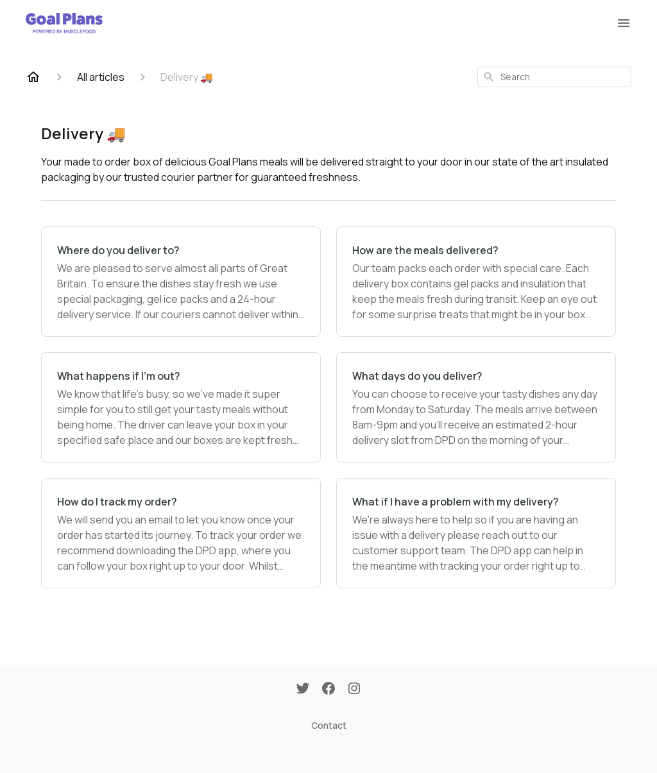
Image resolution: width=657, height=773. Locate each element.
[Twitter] (303, 690)
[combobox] (554, 77)
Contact (328, 725)
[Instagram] (354, 690)
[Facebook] (328, 690)
